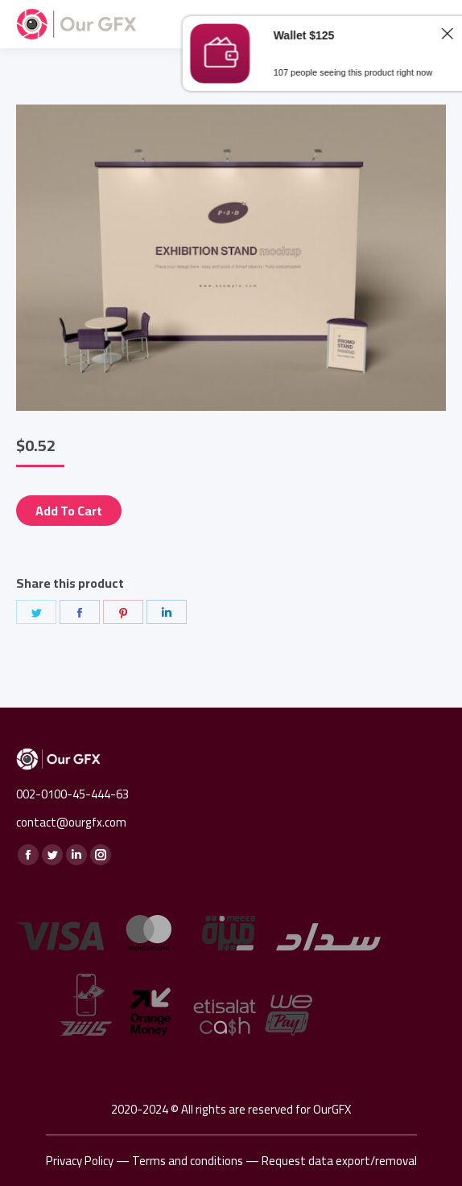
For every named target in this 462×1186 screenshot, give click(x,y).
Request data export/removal (339, 1160)
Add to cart (68, 511)
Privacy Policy (79, 1160)
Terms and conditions (187, 1160)
